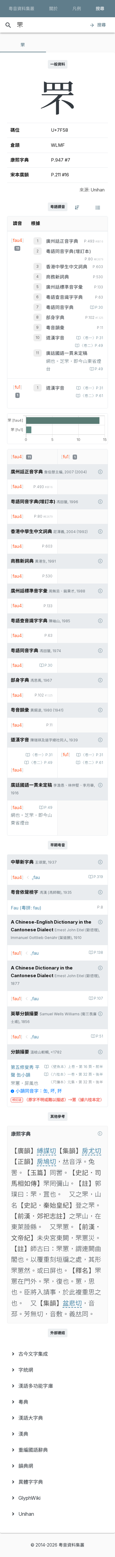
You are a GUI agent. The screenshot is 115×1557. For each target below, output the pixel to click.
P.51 (99, 1036)
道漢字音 (55, 338)
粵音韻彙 (55, 328)
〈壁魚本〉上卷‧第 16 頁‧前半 (75, 1067)
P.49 (98, 369)
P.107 (98, 998)
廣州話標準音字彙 (64, 287)
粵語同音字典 (60, 307)
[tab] (23, 45)
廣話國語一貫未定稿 (66, 353)
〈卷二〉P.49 (91, 345)
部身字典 (55, 317)
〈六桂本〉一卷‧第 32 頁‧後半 (75, 1074)
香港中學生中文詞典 (66, 267)
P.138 (98, 952)
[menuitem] (57, 1354)
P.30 (98, 307)
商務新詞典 (57, 277)
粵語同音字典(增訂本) (68, 251)
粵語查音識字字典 (64, 297)
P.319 (98, 877)
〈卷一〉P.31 (91, 338)
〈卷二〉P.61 (91, 396)
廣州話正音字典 (62, 241)
